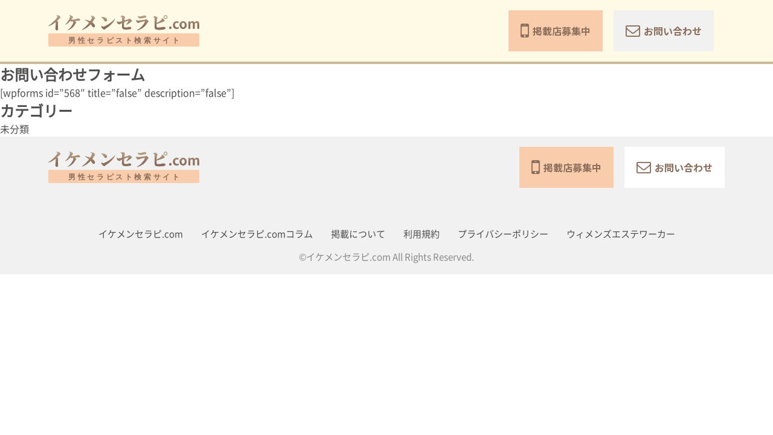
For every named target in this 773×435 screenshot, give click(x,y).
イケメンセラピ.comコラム (257, 234)
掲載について (358, 234)
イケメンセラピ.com (140, 234)
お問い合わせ (664, 30)
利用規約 (421, 234)
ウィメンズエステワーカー (620, 234)
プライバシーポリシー (503, 234)
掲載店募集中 (556, 30)
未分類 (14, 129)
